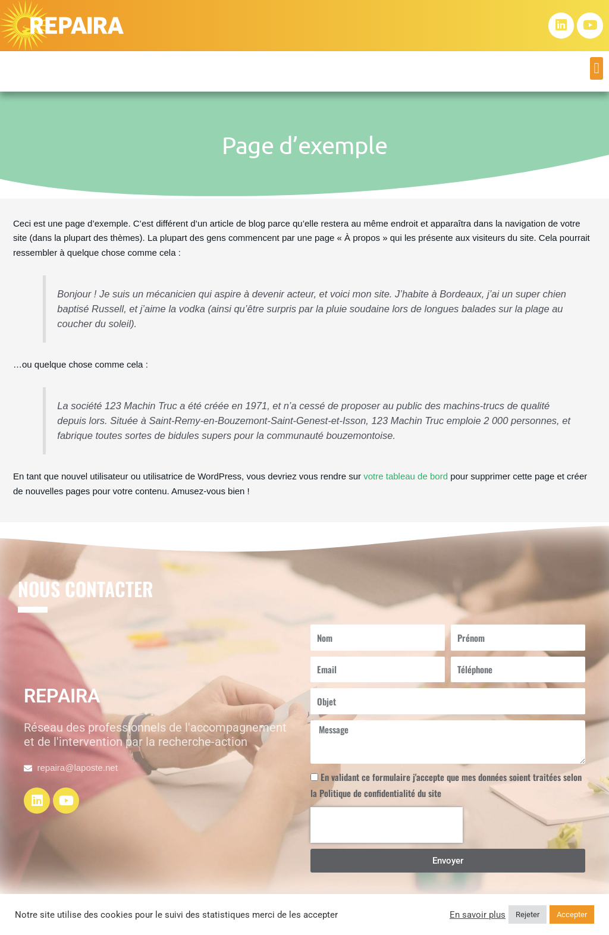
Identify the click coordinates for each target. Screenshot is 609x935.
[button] (596, 68)
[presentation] (386, 825)
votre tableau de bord (405, 476)
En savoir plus (478, 914)
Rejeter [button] (527, 914)
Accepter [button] (572, 914)
